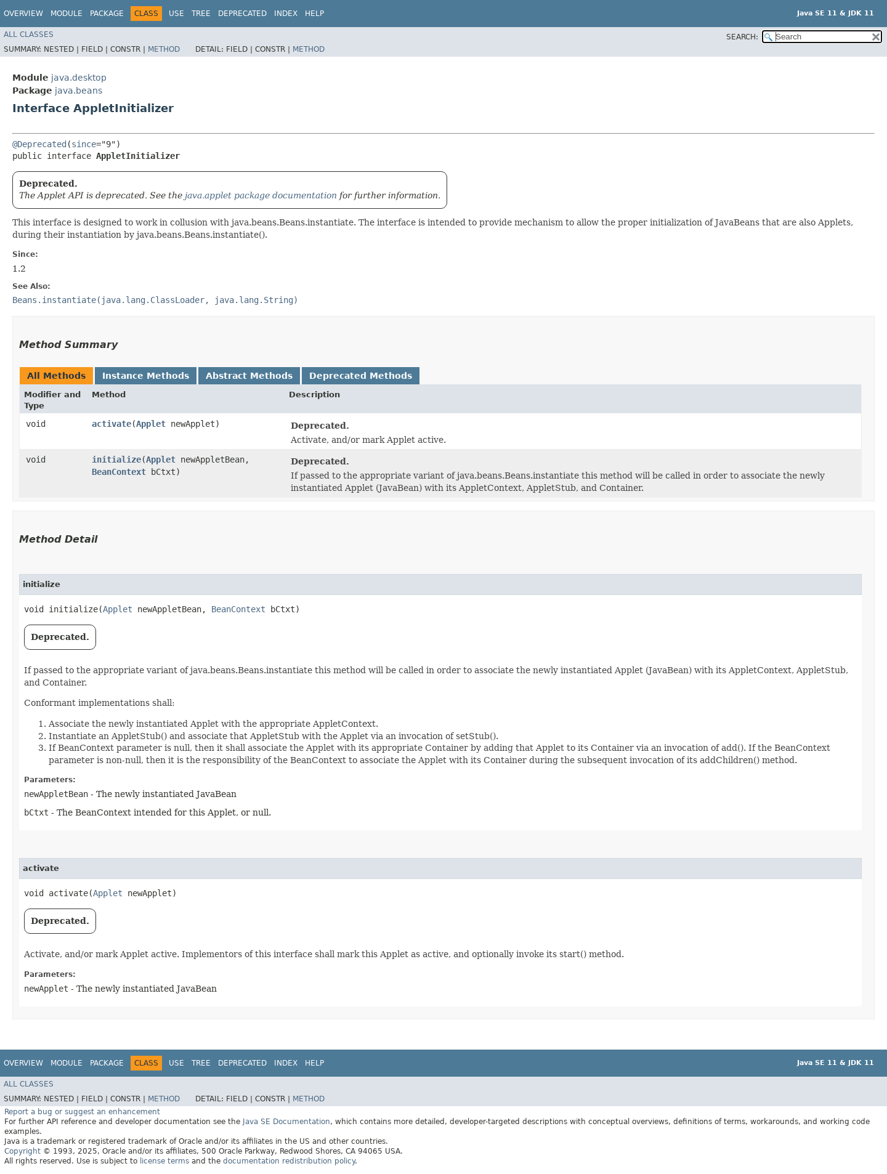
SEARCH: (742, 37)
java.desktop (79, 78)
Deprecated (242, 13)
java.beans (78, 90)
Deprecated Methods (360, 376)
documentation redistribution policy (289, 1161)
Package (107, 13)
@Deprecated (39, 144)
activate (111, 424)
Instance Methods (145, 376)
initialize (116, 459)
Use (176, 13)
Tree (201, 13)
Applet (151, 424)
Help (314, 13)
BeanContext (119, 472)
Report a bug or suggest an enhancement (82, 1111)
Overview (23, 13)
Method (164, 49)
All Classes (29, 34)
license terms (164, 1161)
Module (67, 13)
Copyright (22, 1151)
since (83, 144)
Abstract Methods (249, 376)
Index (286, 13)
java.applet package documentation (261, 195)
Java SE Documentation (286, 1121)
